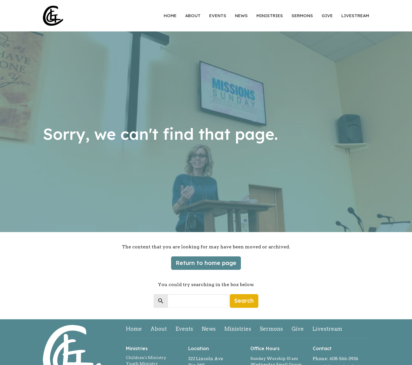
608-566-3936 (344, 358)
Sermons (302, 15)
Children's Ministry (146, 357)
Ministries (269, 15)
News (241, 15)
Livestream (355, 15)
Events (217, 15)
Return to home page (206, 262)
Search (244, 300)
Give (327, 15)
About (193, 15)
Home (170, 15)
